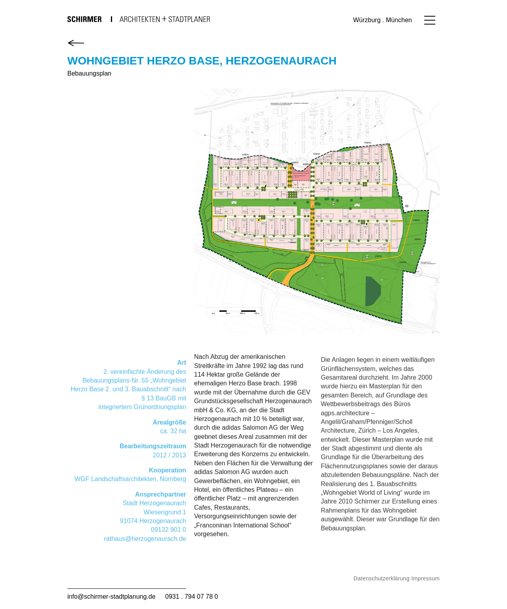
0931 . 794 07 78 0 (191, 596)
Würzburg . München (382, 20)
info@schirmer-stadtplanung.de (111, 596)
